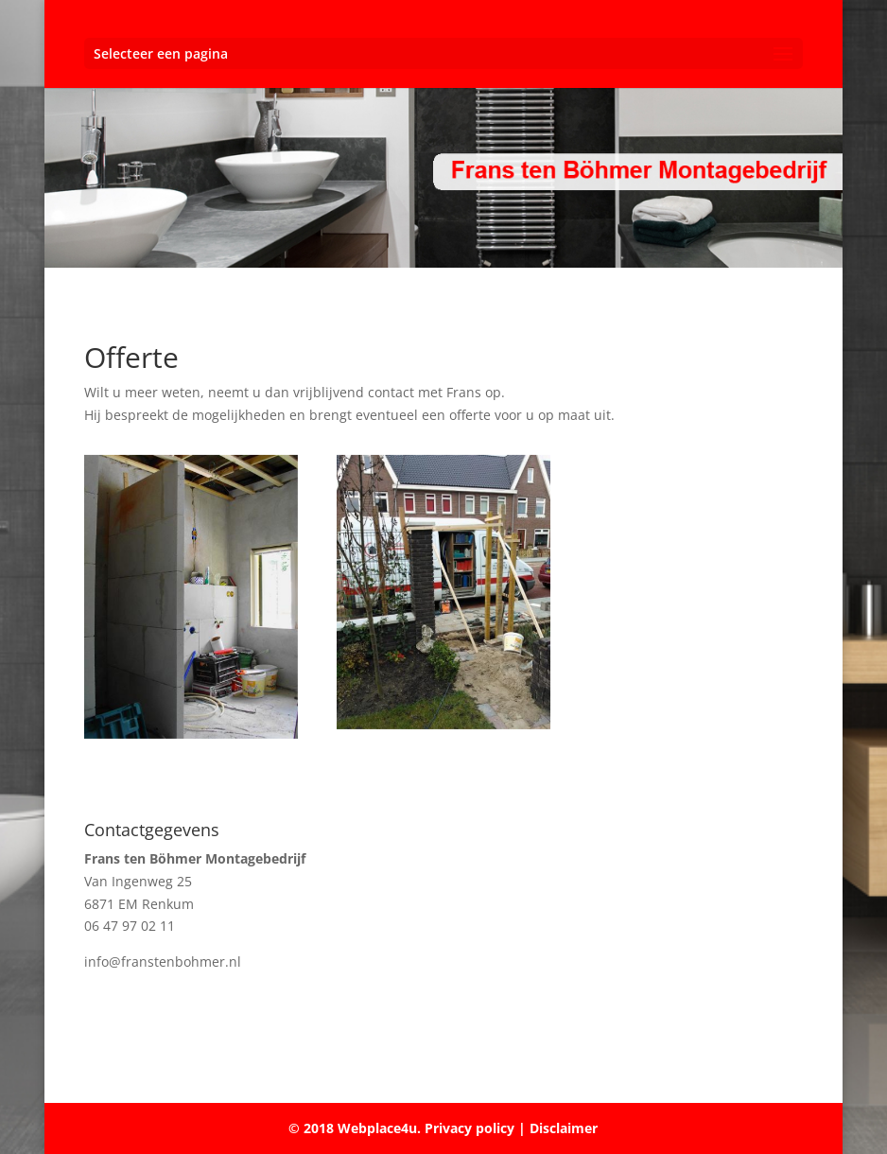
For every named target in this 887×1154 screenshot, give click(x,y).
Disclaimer (564, 1128)
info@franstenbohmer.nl (162, 961)
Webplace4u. (379, 1128)
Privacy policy (467, 1128)
